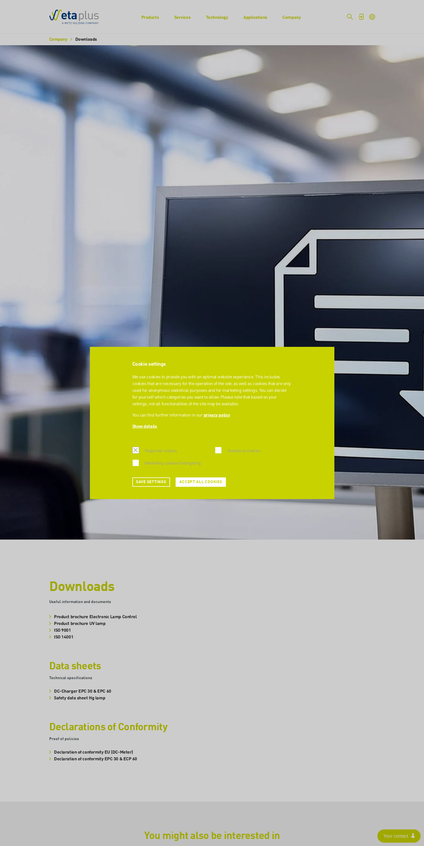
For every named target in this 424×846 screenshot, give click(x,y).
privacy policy (217, 415)
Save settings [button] (151, 482)
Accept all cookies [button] (200, 482)
